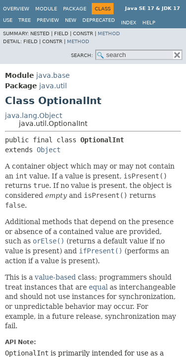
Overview (16, 8)
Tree (24, 20)
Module (46, 8)
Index (128, 22)
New (70, 20)
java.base (53, 75)
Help (148, 22)
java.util (53, 86)
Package (74, 8)
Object (49, 150)
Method (109, 33)
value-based (55, 277)
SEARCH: (82, 55)
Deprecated (98, 20)
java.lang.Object (33, 115)
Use (7, 20)
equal (98, 287)
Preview (48, 20)
